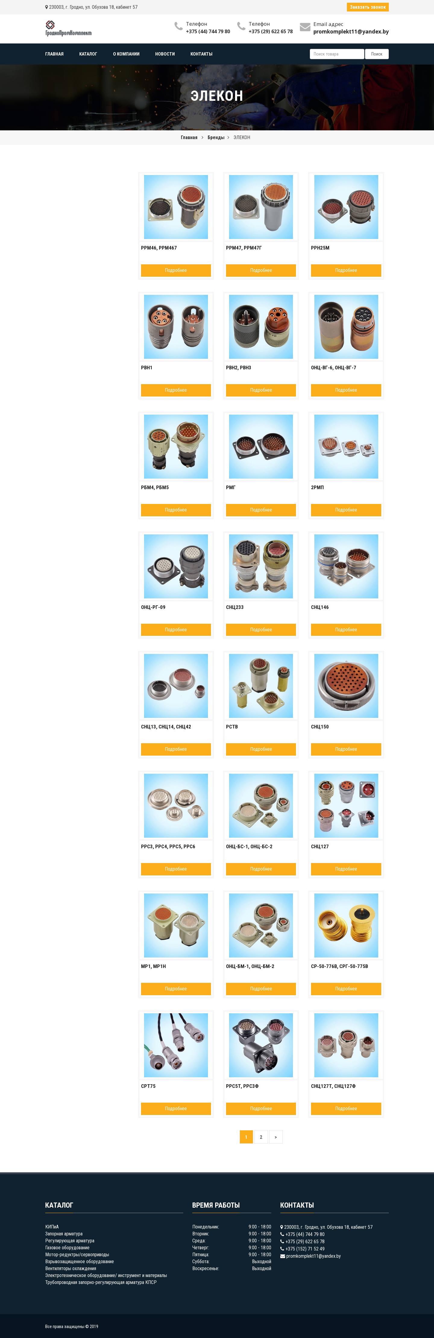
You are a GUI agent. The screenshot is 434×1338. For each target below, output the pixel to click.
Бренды (216, 137)
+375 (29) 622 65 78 (271, 31)
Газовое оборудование (67, 1247)
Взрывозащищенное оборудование (79, 1261)
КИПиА (52, 1227)
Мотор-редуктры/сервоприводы (77, 1254)
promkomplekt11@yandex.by (313, 1256)
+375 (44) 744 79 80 (208, 31)
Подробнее (176, 270)
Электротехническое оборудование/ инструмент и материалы (106, 1275)
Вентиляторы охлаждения (70, 1268)
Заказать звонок (368, 7)
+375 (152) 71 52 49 (305, 1249)
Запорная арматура (64, 1234)
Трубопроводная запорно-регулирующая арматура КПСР (101, 1282)
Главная (189, 137)
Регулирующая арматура (69, 1241)
